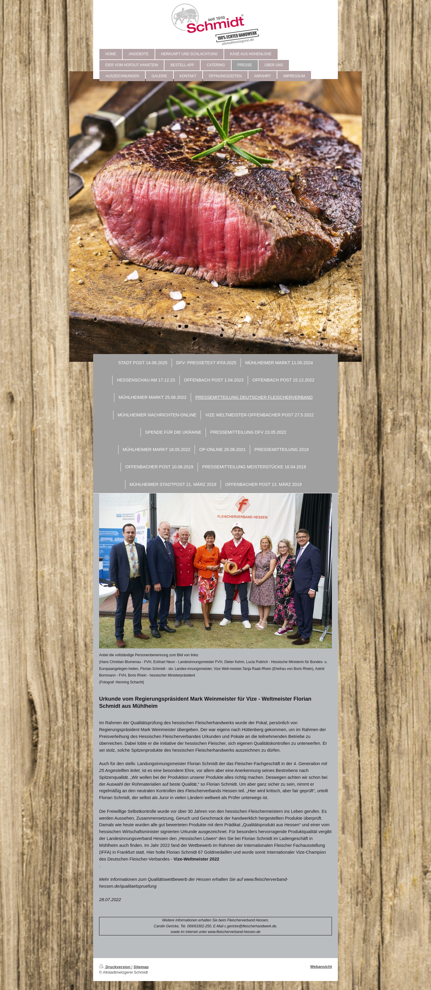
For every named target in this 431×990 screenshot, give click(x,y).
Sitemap (141, 967)
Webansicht (321, 966)
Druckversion (115, 967)
